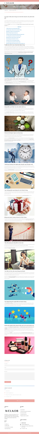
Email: (5, 367)
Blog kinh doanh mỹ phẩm (24, 415)
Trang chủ (6, 10)
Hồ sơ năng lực (19, 400)
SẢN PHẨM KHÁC (7, 428)
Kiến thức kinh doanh (12, 10)
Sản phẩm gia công (23, 414)
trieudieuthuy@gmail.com (13, 0)
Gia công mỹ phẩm (23, 412)
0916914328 (7, 0)
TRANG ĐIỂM (6, 425)
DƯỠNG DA (6, 424)
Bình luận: (5, 371)
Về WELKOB (22, 409)
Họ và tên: (5, 363)
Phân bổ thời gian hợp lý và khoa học (13, 132)
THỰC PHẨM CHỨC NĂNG (8, 427)
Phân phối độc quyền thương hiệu (25, 411)
